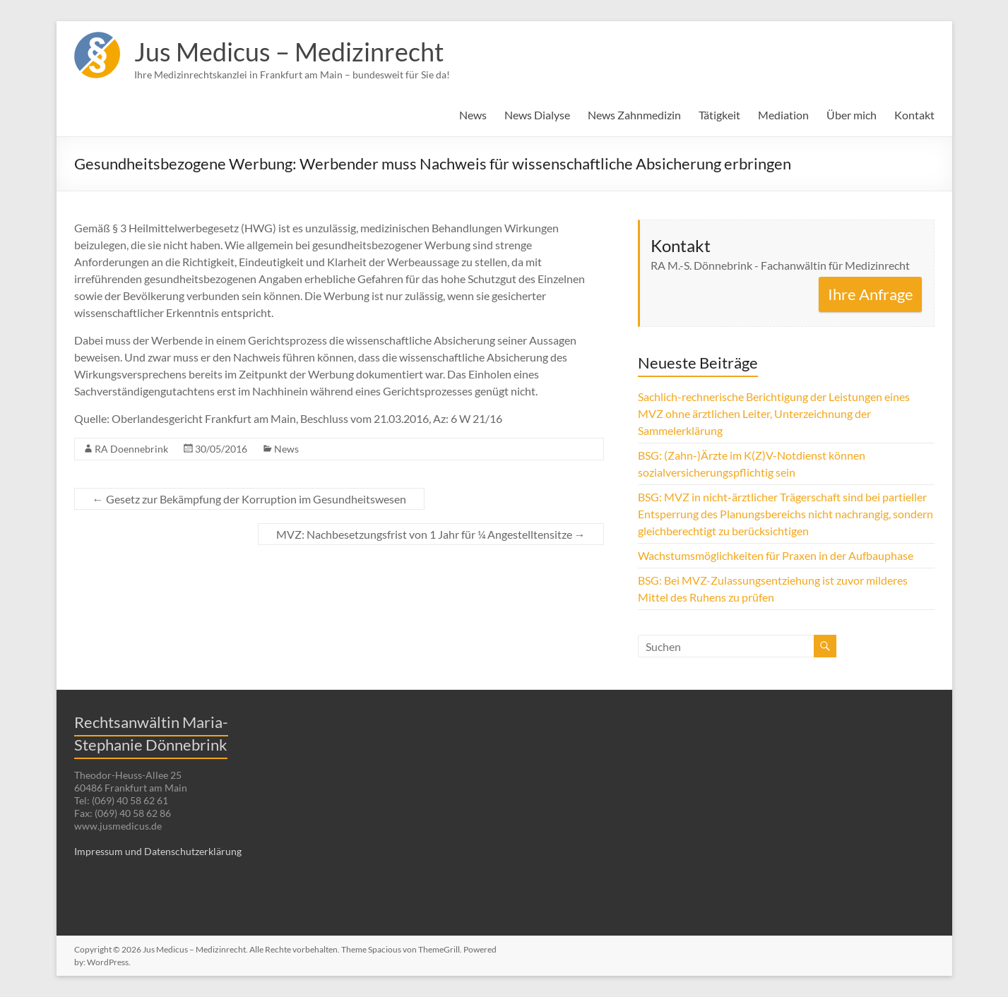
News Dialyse (537, 114)
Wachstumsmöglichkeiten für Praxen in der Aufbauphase (775, 555)
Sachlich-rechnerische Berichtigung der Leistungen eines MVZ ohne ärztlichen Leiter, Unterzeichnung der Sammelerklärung (774, 413)
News (473, 114)
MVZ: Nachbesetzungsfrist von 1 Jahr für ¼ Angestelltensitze (431, 534)
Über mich (851, 114)
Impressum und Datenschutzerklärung (158, 851)
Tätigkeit (719, 114)
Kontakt (914, 114)
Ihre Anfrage (870, 294)
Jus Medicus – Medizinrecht (289, 51)
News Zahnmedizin (634, 114)
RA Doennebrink (131, 449)
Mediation (783, 114)
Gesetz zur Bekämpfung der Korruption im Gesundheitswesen (249, 499)
